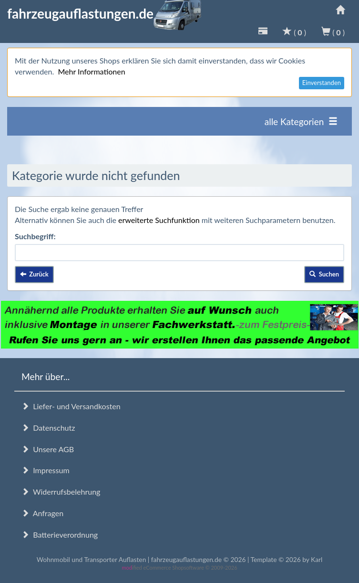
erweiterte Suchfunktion (159, 219)
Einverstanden (321, 82)
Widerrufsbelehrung (60, 491)
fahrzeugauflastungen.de (104, 13)
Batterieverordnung (59, 534)
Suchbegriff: (35, 236)
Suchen (324, 274)
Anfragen (42, 513)
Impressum (45, 470)
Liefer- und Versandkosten (71, 406)
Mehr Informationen (91, 71)
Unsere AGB (47, 449)
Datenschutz (48, 427)
